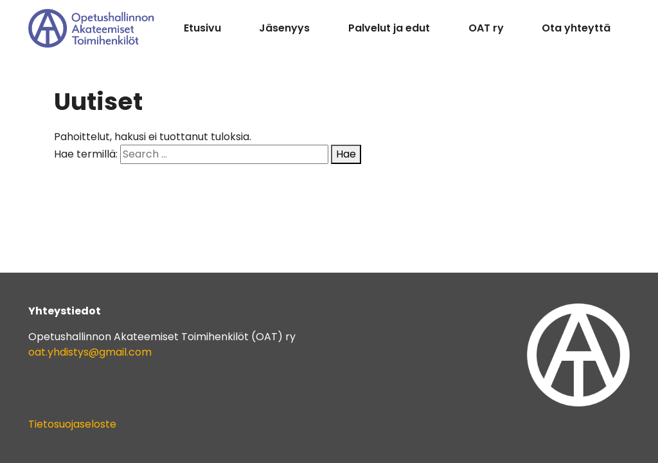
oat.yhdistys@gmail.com (90, 352)
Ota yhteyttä (576, 28)
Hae (346, 154)
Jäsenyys (284, 28)
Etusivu (202, 28)
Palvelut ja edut (389, 28)
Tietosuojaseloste (72, 424)
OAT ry (486, 28)
